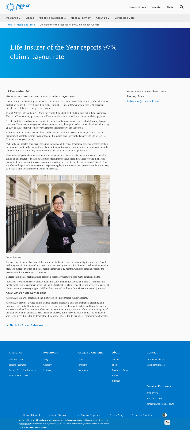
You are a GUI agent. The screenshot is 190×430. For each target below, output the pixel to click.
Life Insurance (16, 359)
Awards (115, 359)
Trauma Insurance (17, 365)
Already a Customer (91, 352)
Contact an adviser (155, 359)
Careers (115, 375)
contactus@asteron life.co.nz (160, 404)
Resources (50, 352)
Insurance (16, 352)
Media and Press (26, 25)
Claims (30, 18)
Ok (167, 422)
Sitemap (116, 381)
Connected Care (124, 18)
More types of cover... (19, 375)
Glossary (47, 365)
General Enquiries (159, 386)
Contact (171, 7)
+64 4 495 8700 (154, 398)
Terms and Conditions (142, 415)
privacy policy (24, 424)
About (116, 352)
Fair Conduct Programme (89, 415)
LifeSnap (47, 370)
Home (9, 25)
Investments (83, 370)
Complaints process (156, 365)
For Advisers (157, 7)
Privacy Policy (117, 415)
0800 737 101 (153, 393)
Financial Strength (137, 7)
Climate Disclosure (58, 415)
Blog (114, 365)
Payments (82, 365)
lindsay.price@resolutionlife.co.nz (144, 101)
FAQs (46, 359)
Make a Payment (81, 18)
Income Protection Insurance (22, 370)
